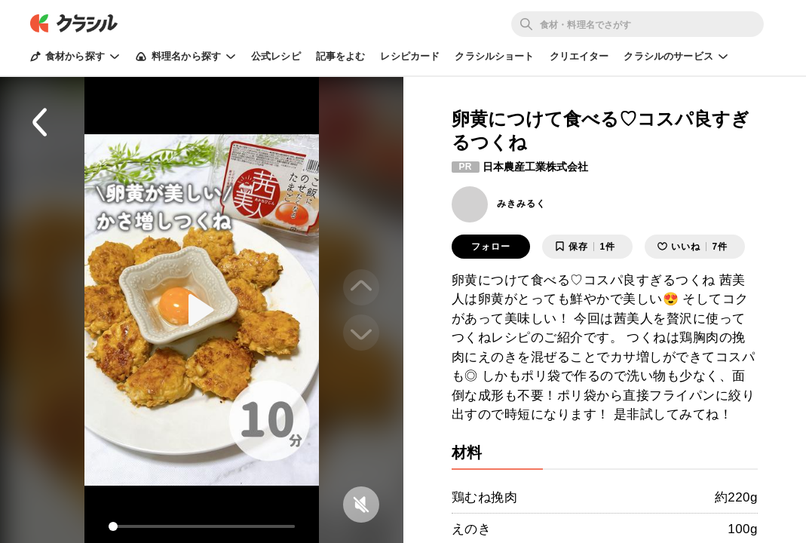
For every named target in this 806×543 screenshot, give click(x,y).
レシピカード (410, 56)
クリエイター (579, 56)
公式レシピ (276, 56)
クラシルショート (494, 56)
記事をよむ (341, 56)
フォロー (490, 246)
